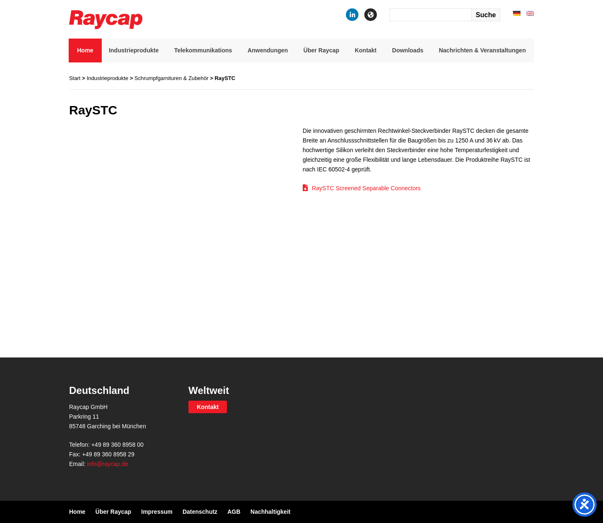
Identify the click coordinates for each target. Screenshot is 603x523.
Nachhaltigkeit (270, 511)
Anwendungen (267, 50)
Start (74, 78)
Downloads (407, 50)
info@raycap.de (107, 464)
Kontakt (365, 50)
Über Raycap (322, 50)
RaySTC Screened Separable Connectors (366, 188)
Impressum (157, 511)
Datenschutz (200, 511)
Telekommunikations (203, 50)
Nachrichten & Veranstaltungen (482, 50)
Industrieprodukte (134, 50)
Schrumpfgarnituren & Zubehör (171, 78)
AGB (233, 511)
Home (85, 50)
